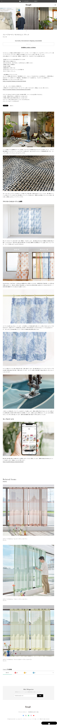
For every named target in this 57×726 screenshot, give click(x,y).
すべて (7, 672)
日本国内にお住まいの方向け (28, 47)
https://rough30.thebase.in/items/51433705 (13, 461)
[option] (28, 18)
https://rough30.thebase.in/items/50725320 (14, 81)
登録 (40, 695)
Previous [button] (2, 18)
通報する (11, 105)
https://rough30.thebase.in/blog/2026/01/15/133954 (17, 89)
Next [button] (55, 18)
